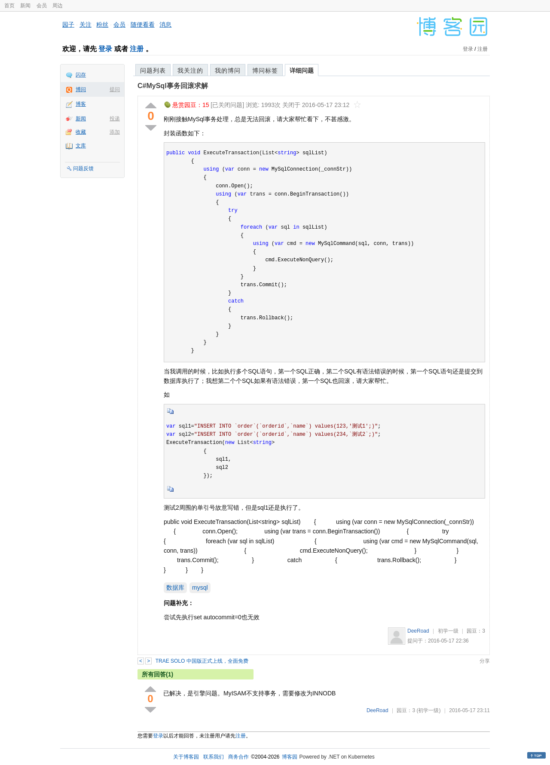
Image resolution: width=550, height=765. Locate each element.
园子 (68, 24)
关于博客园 (186, 757)
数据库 (175, 587)
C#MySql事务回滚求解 (173, 85)
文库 (81, 146)
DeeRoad (418, 631)
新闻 (25, 6)
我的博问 (228, 70)
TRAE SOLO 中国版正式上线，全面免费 (202, 661)
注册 (137, 48)
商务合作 (238, 757)
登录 (105, 48)
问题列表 (153, 70)
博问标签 (265, 70)
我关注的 (190, 70)
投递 (115, 119)
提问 (115, 89)
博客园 (289, 757)
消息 (165, 24)
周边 (57, 6)
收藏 (81, 132)
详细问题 (302, 70)
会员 (42, 6)
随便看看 (143, 24)
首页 (9, 6)
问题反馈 (83, 168)
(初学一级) (428, 710)
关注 (85, 24)
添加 (115, 132)
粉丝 (102, 24)
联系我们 (213, 757)
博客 (81, 104)
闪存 (81, 75)
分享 (485, 661)
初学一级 (448, 631)
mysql (200, 587)
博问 (81, 89)
